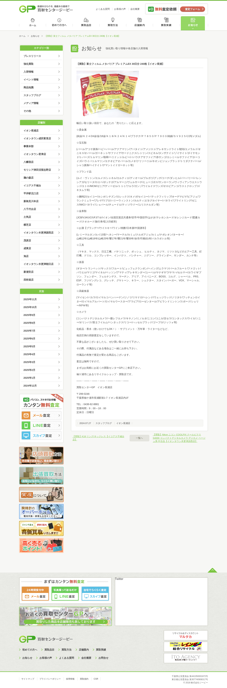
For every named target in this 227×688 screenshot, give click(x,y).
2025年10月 (30, 307)
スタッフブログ (104, 423)
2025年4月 (29, 354)
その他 (27, 111)
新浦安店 (29, 271)
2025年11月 (30, 299)
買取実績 (167, 23)
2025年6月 (29, 338)
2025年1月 (29, 377)
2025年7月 (29, 330)
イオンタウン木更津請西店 (38, 232)
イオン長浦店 (123, 423)
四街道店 (29, 279)
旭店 (26, 256)
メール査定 (41, 415)
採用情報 (70, 679)
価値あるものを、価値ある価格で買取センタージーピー (46, 9)
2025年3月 (29, 362)
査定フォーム (192, 9)
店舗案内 (140, 23)
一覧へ (139, 438)
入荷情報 (29, 71)
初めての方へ (59, 23)
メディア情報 (31, 103)
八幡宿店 (29, 162)
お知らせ (194, 23)
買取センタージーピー (46, 639)
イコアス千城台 (32, 185)
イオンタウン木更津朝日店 (38, 264)
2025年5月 (29, 346)
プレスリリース (32, 56)
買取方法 (113, 23)
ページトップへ (212, 570)
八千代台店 (30, 209)
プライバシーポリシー (50, 679)
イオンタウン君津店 (35, 154)
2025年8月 (29, 322)
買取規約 (84, 679)
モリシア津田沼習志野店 (37, 169)
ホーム (32, 23)
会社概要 (135, 9)
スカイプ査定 (41, 435)
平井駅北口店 (31, 193)
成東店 (27, 248)
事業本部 (29, 146)
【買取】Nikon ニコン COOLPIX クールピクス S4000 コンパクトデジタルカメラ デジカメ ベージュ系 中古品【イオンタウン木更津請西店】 (179, 437)
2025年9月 (29, 315)
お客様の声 (120, 9)
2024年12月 (30, 385)
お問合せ (103, 657)
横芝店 (27, 224)
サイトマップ (27, 679)
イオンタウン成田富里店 (37, 138)
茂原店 (27, 240)
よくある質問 (103, 9)
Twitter (119, 578)
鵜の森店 (29, 177)
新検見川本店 (31, 201)
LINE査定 (41, 425)
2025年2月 (29, 370)
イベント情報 (31, 79)
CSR (96, 679)
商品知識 (29, 87)
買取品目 (86, 23)
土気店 (27, 216)
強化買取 (29, 63)
